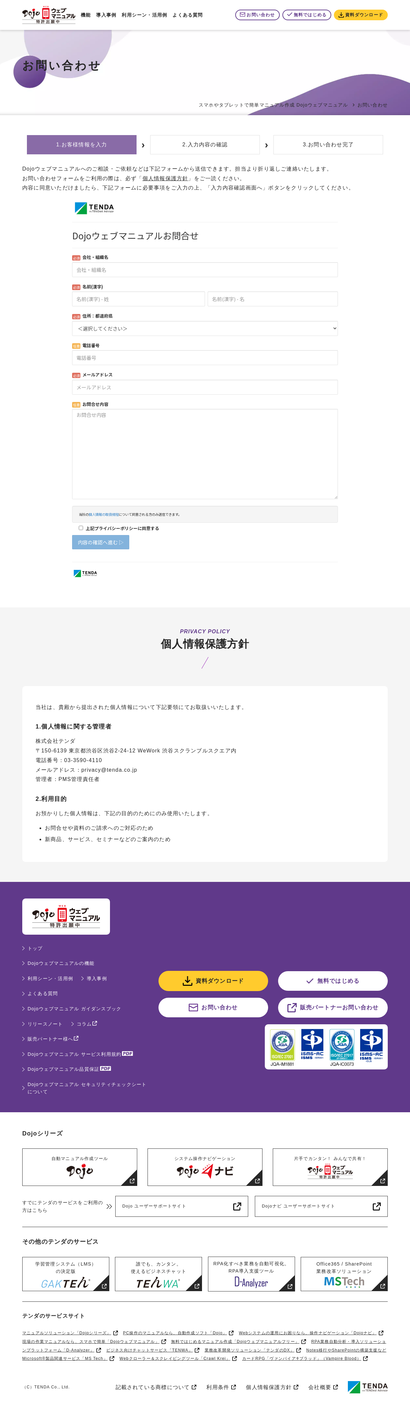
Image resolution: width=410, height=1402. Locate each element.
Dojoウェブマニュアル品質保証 (63, 1069)
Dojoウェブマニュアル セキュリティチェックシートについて (87, 1088)
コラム (84, 1024)
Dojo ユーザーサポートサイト (154, 1206)
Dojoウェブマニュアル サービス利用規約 (74, 1054)
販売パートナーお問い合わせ (339, 1007)
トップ (35, 948)
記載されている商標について (153, 1387)
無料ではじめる (310, 14)
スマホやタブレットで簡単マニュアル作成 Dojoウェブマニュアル (273, 105)
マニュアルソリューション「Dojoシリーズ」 (66, 1333)
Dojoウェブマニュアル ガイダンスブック (74, 1008)
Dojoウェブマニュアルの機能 (61, 963)
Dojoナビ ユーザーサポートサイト (298, 1206)
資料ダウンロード (364, 14)
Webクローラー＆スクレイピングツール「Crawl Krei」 (175, 1358)
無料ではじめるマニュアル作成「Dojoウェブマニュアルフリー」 (235, 1341)
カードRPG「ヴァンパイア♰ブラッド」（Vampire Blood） (301, 1358)
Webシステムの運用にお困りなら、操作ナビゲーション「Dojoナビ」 (308, 1333)
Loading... (205, 388)
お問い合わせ (261, 14)
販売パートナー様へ (50, 1039)
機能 (86, 15)
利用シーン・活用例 (144, 15)
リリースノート (45, 1024)
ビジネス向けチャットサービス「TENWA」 (149, 1350)
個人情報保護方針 (165, 178)
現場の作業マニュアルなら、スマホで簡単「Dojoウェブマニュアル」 (90, 1341)
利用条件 (217, 1387)
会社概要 (319, 1387)
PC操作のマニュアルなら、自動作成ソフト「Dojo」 (175, 1333)
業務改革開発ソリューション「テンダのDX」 (249, 1350)
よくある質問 (187, 15)
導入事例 (106, 15)
